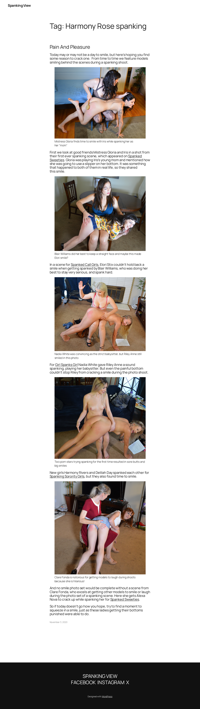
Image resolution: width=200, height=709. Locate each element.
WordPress (107, 696)
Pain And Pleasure (70, 47)
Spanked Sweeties (124, 599)
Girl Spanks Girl (66, 364)
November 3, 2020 (58, 622)
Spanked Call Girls (84, 264)
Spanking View (19, 5)
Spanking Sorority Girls (67, 476)
